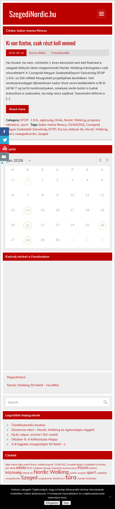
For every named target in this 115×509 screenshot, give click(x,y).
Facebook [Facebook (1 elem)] (37, 468)
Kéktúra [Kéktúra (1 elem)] (93, 468)
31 (28, 180)
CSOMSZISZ (76, 125)
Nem (66, 502)
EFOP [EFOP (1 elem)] (29, 468)
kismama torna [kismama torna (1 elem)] (69, 468)
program (93, 120)
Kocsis (62, 129)
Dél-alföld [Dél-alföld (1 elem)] (10, 468)
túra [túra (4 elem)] (71, 477)
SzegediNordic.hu (32, 13)
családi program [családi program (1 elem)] (45, 464)
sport (24, 125)
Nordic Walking (75, 120)
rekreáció (12, 125)
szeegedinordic (25, 134)
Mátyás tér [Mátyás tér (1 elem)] (27, 473)
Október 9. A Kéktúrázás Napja (34, 439)
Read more (17, 109)
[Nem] (110, 497)
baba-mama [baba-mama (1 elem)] (11, 464)
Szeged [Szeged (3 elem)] (29, 477)
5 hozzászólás (60, 52)
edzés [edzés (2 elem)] (21, 467)
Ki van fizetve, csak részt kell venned (40, 43)
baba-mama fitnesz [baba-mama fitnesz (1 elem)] (27, 464)
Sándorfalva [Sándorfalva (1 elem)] (59, 478)
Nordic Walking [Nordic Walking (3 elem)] (51, 472)
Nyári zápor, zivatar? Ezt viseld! (34, 434)
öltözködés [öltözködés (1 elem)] (91, 478)
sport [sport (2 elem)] (91, 472)
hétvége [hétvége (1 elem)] (47, 468)
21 (28, 225)
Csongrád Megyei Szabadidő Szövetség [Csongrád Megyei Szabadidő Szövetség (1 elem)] (86, 464)
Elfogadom (52, 502)
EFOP (52, 129)
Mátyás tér (76, 129)
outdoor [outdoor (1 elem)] (73, 473)
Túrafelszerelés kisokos (28, 425)
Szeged (43, 134)
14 (28, 210)
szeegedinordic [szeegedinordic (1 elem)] (12, 478)
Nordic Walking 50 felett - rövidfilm (33, 385)
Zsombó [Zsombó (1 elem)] (81, 478)
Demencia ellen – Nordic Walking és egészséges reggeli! (53, 430)
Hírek (58, 120)
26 (102, 225)
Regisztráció (16, 377)
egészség (46, 120)
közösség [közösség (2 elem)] (13, 472)
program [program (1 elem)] (82, 473)
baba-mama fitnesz (52, 125)
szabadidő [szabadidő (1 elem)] (102, 473)
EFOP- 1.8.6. (29, 120)
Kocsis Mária (37, 52)
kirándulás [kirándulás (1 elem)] (57, 468)
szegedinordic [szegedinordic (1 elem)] (45, 478)
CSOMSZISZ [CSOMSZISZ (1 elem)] (60, 464)
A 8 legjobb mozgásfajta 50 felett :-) (38, 444)
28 (28, 240)
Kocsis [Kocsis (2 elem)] (83, 467)
